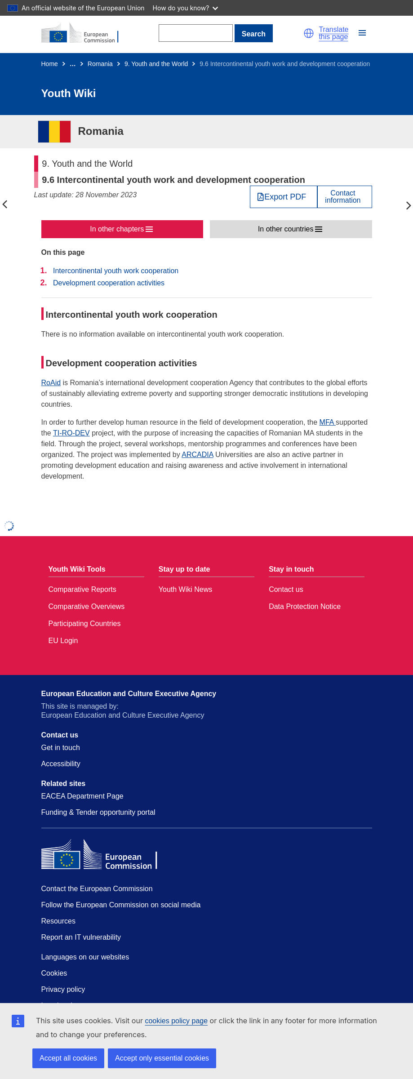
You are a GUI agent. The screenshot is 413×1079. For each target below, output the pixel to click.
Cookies (54, 973)
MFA (328, 422)
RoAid (51, 382)
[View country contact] (344, 197)
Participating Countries (85, 623)
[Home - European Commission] (85, 33)
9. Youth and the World (156, 63)
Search (254, 34)
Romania (100, 63)
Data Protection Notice (305, 606)
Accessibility (60, 764)
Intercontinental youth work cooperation (115, 271)
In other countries (286, 229)
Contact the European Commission (97, 889)
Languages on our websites (85, 957)
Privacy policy (63, 989)
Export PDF (285, 196)
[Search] (196, 33)
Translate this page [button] (333, 33)
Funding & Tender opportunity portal (98, 812)
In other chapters (117, 229)
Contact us (286, 589)
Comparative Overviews (87, 606)
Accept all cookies (68, 1058)
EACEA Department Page (82, 796)
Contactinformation (342, 197)
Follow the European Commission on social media (121, 905)
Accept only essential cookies (162, 1058)
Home (49, 63)
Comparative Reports (82, 589)
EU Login (63, 640)
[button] (308, 33)
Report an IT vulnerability (81, 937)
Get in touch (60, 747)
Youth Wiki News (185, 589)
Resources (58, 921)
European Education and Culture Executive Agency (129, 693)
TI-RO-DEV (71, 433)
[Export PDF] (284, 197)
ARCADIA (197, 454)
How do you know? (185, 8)
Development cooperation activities (108, 283)
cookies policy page (176, 1021)
